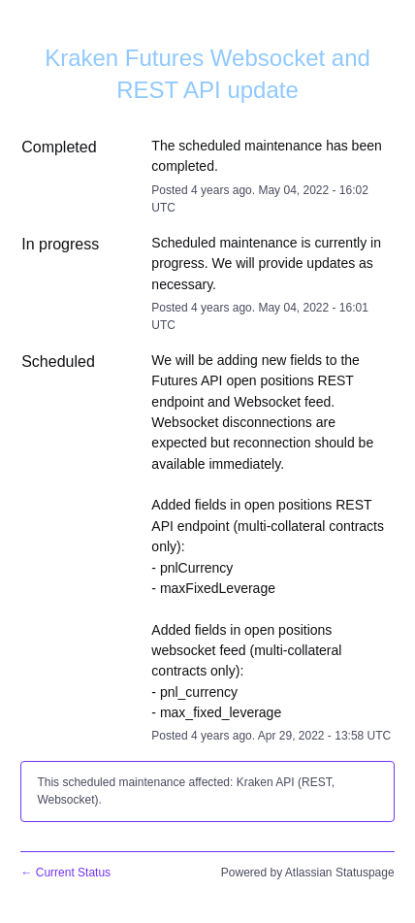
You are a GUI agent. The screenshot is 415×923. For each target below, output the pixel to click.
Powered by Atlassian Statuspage (308, 872)
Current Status (65, 872)
